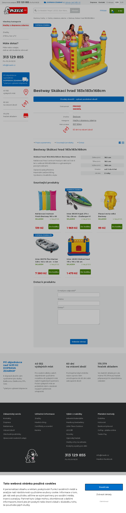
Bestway (77, 116)
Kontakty (7, 418)
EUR (121, 2)
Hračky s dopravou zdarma (16, 25)
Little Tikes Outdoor (74, 426)
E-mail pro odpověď (66, 291)
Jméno (61, 299)
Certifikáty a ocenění (43, 426)
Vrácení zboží (9, 430)
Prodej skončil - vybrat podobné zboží (78, 99)
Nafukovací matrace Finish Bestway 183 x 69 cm (46, 216)
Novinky (69, 434)
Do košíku (54, 227)
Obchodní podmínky (12, 434)
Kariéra (38, 430)
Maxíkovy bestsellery (75, 422)
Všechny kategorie (12, 22)
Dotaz (81, 142)
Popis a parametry (43, 142)
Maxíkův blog (40, 422)
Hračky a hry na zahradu (76, 442)
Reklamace (8, 426)
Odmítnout (104, 501)
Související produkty (65, 142)
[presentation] (79, 331)
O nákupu (110, 2)
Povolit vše (104, 487)
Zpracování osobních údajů (14, 438)
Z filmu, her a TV (9, 36)
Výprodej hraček (73, 438)
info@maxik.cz (9, 65)
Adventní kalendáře (74, 418)
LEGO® (69, 430)
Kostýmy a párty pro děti (76, 446)
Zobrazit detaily (104, 494)
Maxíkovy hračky (39, 18)
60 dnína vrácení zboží (10, 103)
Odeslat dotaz (79, 342)
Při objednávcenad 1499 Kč (15, 79)
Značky (6, 32)
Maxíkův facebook (104, 459)
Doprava (7, 422)
